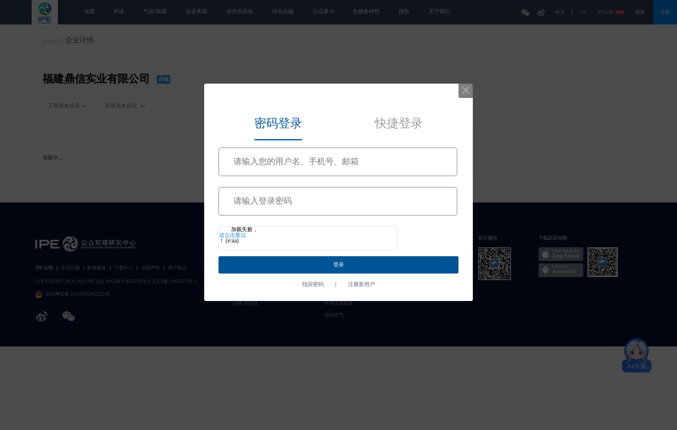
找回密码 (313, 284)
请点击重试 (232, 235)
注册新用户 (361, 284)
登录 (338, 265)
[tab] (278, 121)
